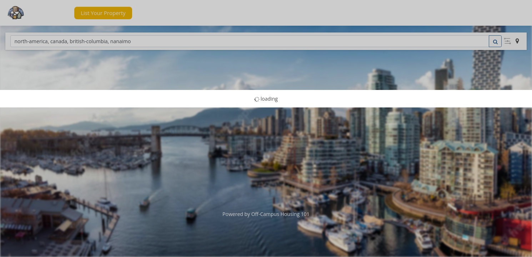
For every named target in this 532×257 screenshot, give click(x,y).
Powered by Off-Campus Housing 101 (266, 214)
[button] (55, 13)
